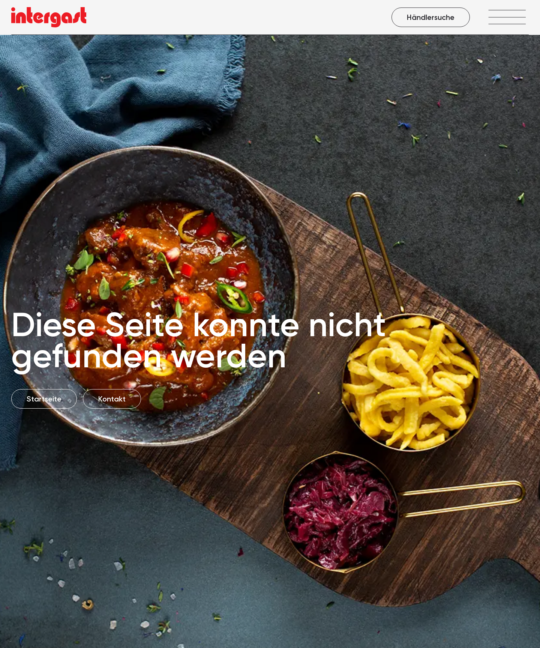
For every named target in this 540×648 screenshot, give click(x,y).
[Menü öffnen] (507, 17)
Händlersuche (430, 17)
